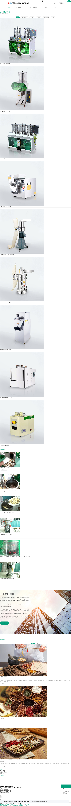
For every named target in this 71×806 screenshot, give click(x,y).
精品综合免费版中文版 (4, 805)
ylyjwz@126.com (61, 2)
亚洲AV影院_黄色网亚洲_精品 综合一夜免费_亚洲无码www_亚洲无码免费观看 (14, 804)
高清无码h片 (26, 805)
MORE (69, 805)
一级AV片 (13, 805)
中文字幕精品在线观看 (19, 805)
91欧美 (10, 805)
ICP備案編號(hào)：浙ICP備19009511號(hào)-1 (39, 801)
